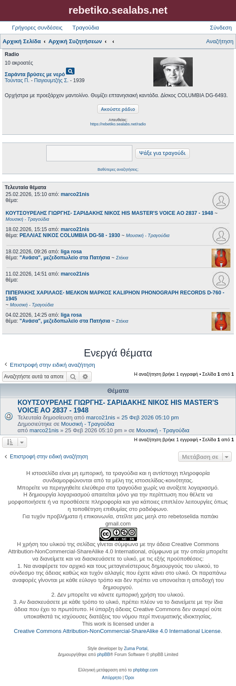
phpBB (103, 654)
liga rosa (71, 252)
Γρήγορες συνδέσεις (37, 27)
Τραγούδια (85, 27)
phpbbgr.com (145, 670)
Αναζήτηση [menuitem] (219, 41)
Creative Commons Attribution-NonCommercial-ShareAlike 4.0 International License (117, 631)
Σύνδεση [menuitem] (221, 27)
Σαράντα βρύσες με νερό (35, 74)
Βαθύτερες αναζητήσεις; (118, 169)
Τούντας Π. (17, 80)
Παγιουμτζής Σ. (51, 80)
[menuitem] (111, 678)
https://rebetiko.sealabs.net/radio (118, 124)
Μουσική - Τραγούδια (87, 424)
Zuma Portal (135, 648)
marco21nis (75, 194)
